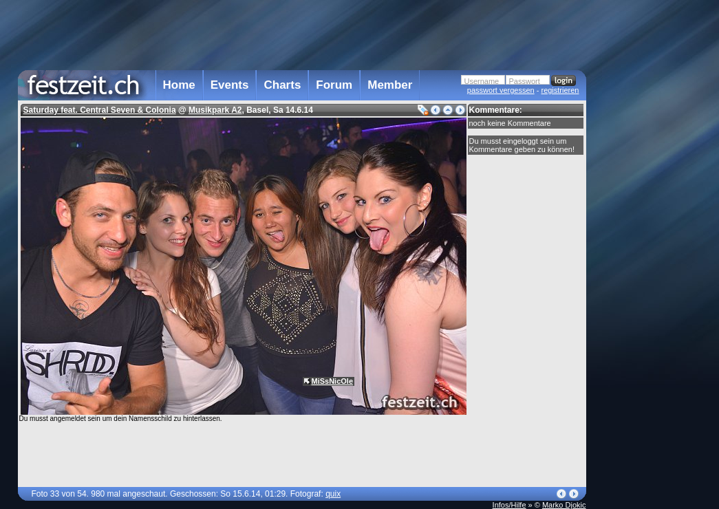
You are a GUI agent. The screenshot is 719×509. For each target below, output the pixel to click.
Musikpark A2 (215, 110)
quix (333, 494)
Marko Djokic (564, 505)
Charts (282, 84)
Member (389, 84)
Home (179, 84)
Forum (334, 84)
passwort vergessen (501, 90)
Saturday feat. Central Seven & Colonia (99, 110)
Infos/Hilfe (509, 505)
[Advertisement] (647, 277)
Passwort (524, 81)
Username (482, 81)
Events (230, 84)
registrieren (560, 90)
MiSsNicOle (333, 381)
